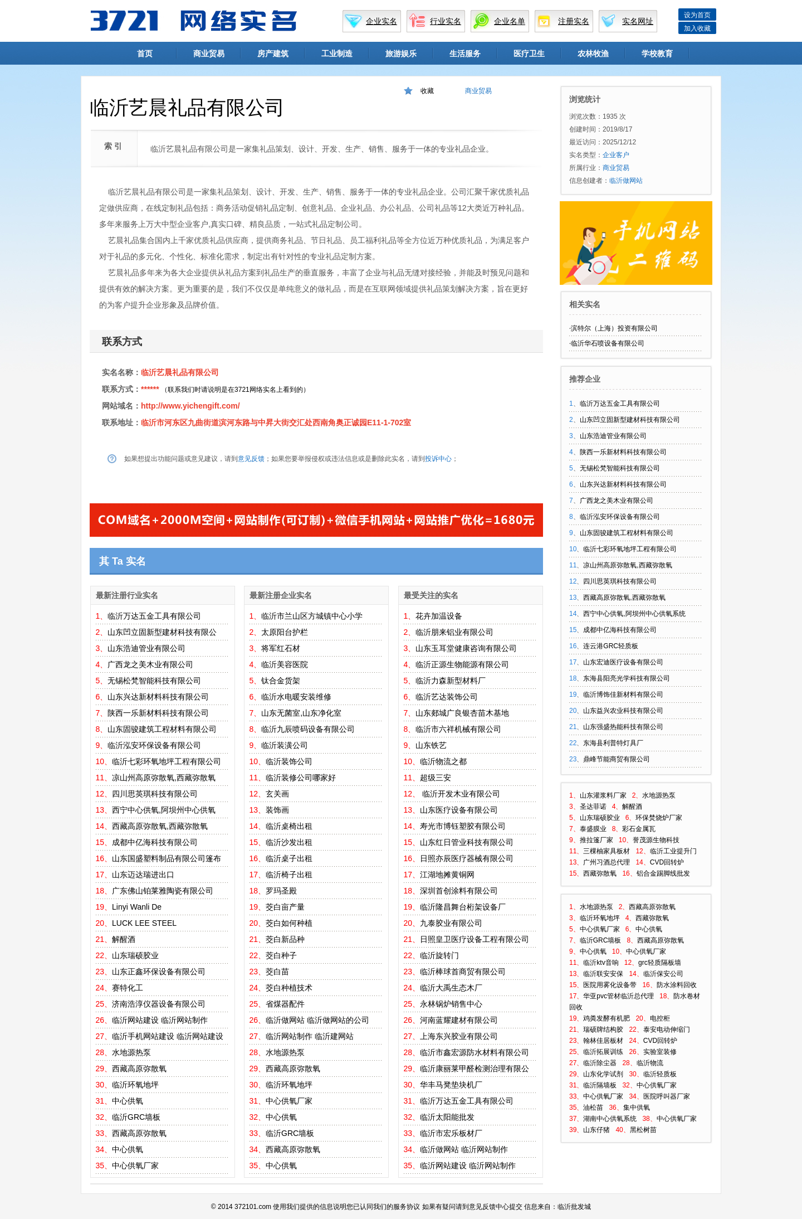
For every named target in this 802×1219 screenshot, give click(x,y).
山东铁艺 (431, 745)
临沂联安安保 (603, 974)
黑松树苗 (643, 1130)
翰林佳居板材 (603, 1041)
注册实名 (573, 21)
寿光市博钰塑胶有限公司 (463, 826)
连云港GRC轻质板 (610, 646)
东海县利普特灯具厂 (613, 743)
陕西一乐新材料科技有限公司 (158, 712)
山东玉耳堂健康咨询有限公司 (466, 648)
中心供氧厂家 (135, 1165)
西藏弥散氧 (600, 873)
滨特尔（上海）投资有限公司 (614, 328)
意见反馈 (251, 459)
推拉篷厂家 (596, 840)
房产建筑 (272, 53)
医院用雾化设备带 (610, 985)
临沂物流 (650, 1063)
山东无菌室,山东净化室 (301, 712)
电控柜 (660, 1018)
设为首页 (697, 15)
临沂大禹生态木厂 (451, 987)
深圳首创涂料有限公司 (459, 890)
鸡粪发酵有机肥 (606, 1018)
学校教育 (657, 53)
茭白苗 (277, 971)
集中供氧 (636, 1107)
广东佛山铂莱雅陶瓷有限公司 (162, 890)
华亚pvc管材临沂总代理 (618, 996)
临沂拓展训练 (603, 1052)
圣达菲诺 (593, 806)
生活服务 (465, 53)
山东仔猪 (596, 1130)
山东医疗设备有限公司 (459, 809)
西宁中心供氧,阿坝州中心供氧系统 (634, 614)
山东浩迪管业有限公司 (146, 648)
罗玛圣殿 (281, 890)
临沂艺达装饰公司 (446, 696)
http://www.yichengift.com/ (190, 405)
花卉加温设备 (438, 615)
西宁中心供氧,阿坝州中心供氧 (164, 809)
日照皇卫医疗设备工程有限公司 (474, 939)
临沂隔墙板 (600, 1085)
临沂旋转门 (439, 955)
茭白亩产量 (285, 906)
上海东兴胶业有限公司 (459, 1036)
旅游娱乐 (401, 53)
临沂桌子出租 (289, 858)
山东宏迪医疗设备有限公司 (623, 662)
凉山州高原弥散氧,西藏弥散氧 (164, 777)
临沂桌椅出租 (289, 826)
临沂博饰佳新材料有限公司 (623, 694)
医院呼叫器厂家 (666, 1096)
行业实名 (445, 21)
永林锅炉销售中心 (451, 1003)
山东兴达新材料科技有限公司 (158, 696)
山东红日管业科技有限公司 (467, 842)
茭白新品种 (285, 939)
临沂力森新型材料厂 (450, 680)
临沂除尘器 (600, 1063)
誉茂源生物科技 (656, 840)
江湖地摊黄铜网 (447, 874)
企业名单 (509, 21)
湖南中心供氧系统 (610, 1119)
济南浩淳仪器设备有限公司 (159, 1003)
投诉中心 (438, 459)
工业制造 (337, 53)
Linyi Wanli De (137, 906)
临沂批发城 (574, 1207)
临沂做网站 (285, 1020)
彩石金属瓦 (639, 829)
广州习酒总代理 (606, 862)
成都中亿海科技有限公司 (155, 842)
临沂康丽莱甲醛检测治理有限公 (474, 1068)
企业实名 (381, 21)
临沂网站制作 (184, 1020)
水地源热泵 (131, 1052)
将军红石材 (280, 648)
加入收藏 (697, 28)
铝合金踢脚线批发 (663, 873)
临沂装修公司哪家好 (301, 777)
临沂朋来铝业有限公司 (454, 632)
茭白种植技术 (289, 987)
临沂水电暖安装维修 (296, 696)
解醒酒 (123, 939)
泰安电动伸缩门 (666, 1029)
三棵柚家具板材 (606, 851)
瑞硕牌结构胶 (603, 1029)
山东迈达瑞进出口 (143, 874)
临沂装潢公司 (284, 745)
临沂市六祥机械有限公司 (458, 729)
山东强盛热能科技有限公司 (623, 727)
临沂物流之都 (443, 761)
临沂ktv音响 (600, 963)
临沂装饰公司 (289, 761)
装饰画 (277, 809)
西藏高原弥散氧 (139, 1068)
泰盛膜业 (593, 829)
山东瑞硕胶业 (135, 955)
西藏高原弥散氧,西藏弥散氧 (160, 826)
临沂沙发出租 (289, 842)
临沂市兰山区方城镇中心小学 (312, 615)
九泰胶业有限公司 (451, 923)
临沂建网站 (334, 1036)
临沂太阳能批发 (447, 1117)
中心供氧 (127, 1100)
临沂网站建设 (135, 1020)
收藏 (427, 91)
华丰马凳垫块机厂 (451, 1084)
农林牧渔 (593, 53)
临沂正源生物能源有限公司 (462, 664)
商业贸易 (208, 53)
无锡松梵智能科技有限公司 (154, 680)
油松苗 (593, 1107)
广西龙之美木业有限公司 (150, 664)
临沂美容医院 (284, 664)
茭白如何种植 (289, 923)
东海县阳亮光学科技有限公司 (626, 678)
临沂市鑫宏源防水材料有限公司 (474, 1052)
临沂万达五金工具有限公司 (154, 615)
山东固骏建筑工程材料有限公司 (162, 729)
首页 (145, 53)
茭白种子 (281, 955)
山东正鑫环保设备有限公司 (159, 971)
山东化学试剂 (603, 1074)
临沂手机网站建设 (143, 1036)
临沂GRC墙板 (136, 1117)
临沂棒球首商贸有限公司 (463, 971)
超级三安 (435, 777)
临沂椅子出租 (289, 874)
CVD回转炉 (667, 862)
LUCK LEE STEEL (144, 923)
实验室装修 (660, 1052)
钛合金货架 (280, 680)
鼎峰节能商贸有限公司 (616, 759)
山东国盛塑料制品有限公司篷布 (166, 858)
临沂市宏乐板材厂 (451, 1133)
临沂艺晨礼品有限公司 (180, 372)
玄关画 (277, 793)
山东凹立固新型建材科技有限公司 (630, 420)
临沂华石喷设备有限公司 (607, 343)
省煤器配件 (285, 1003)
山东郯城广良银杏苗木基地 (462, 712)
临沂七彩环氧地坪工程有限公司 (166, 761)
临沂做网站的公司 (338, 1020)
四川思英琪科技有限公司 (155, 793)
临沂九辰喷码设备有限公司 (308, 729)
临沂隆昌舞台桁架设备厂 (463, 906)
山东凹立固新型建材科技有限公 (162, 632)
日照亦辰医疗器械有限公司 (467, 858)
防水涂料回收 (677, 985)
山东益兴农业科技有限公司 (623, 711)
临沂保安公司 (663, 974)
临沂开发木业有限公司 (460, 793)
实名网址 (637, 21)
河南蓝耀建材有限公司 (459, 1020)
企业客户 (616, 155)
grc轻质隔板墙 (659, 963)
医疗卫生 (529, 53)
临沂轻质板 (660, 1074)
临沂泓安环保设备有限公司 (154, 745)
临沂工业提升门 (673, 851)
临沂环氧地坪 (135, 1084)
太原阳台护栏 (284, 632)
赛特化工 (127, 987)
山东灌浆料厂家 (603, 795)
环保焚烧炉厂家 (658, 818)
